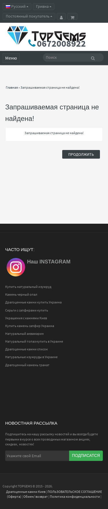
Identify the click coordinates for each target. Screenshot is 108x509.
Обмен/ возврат (35, 496)
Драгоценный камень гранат (27, 365)
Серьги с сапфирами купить (26, 310)
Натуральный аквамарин (24, 333)
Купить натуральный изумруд (28, 286)
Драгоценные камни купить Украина (33, 302)
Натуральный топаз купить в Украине (34, 341)
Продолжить (81, 154)
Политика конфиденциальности (75, 496)
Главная (12, 87)
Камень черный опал (21, 294)
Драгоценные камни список (26, 349)
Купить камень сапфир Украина (29, 326)
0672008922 (61, 43)
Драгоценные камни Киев (26, 491)
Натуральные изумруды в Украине (31, 357)
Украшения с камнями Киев (26, 318)
